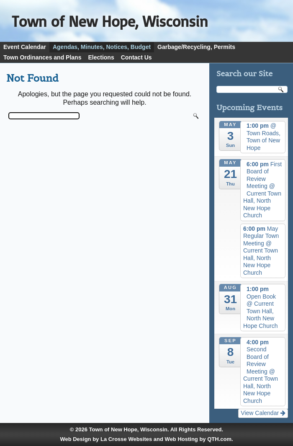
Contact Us (136, 57)
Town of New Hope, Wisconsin (128, 429)
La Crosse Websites (126, 439)
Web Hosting (181, 439)
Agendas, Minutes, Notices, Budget (102, 47)
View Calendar (263, 413)
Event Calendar (24, 47)
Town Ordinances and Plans (42, 57)
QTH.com (219, 439)
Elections (101, 57)
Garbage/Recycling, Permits (196, 47)
